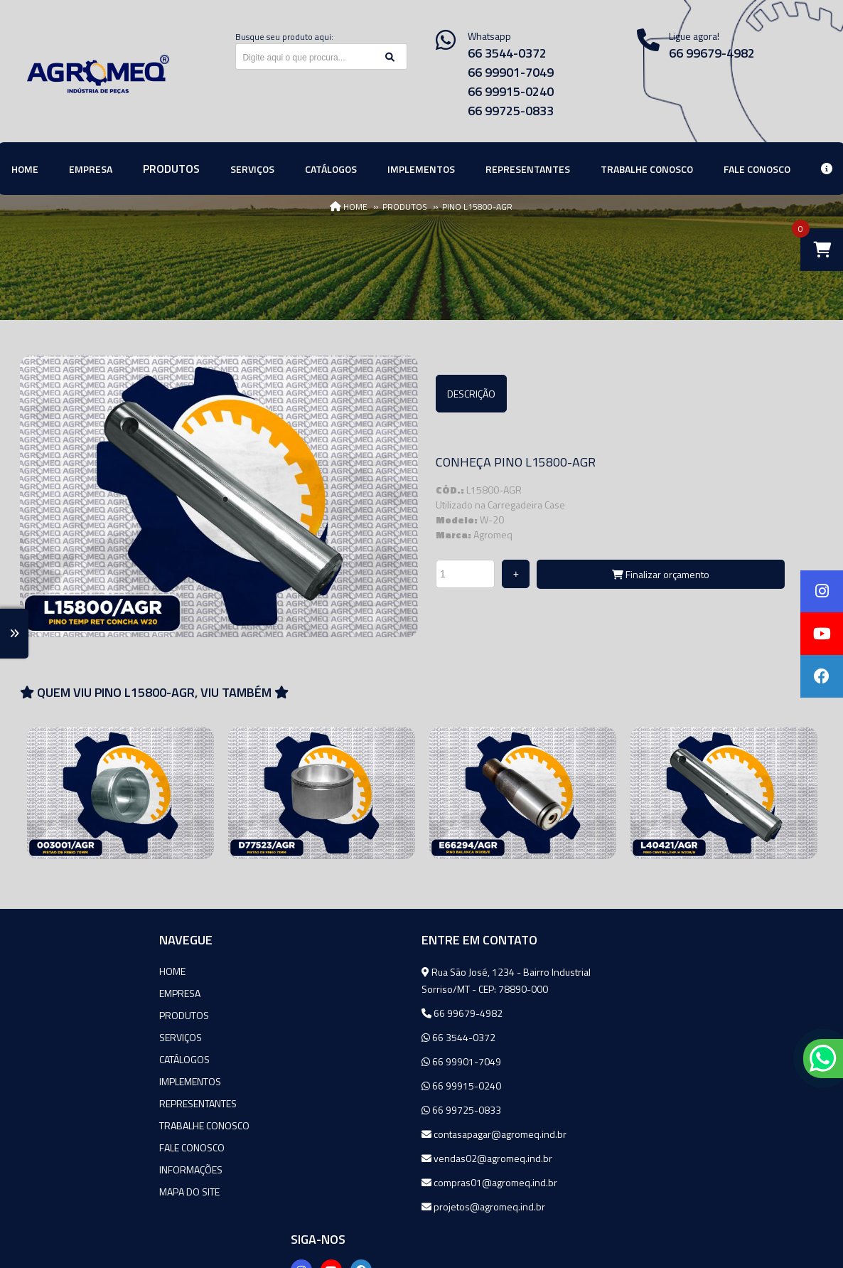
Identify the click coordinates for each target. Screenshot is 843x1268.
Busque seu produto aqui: (284, 36)
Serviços (49, 1037)
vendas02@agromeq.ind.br (356, 1158)
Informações (60, 1169)
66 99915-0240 (511, 91)
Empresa (49, 993)
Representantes (67, 1103)
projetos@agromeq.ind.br (352, 1206)
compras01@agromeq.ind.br (358, 1182)
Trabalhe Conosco (73, 1125)
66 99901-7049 (511, 72)
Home (41, 971)
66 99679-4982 (331, 1013)
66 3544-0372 (507, 53)
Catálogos (53, 1059)
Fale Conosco (61, 1147)
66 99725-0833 (511, 110)
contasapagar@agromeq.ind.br (363, 1133)
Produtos (53, 1015)
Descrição (471, 393)
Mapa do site (58, 1191)
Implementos (59, 1081)
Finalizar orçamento (660, 574)
